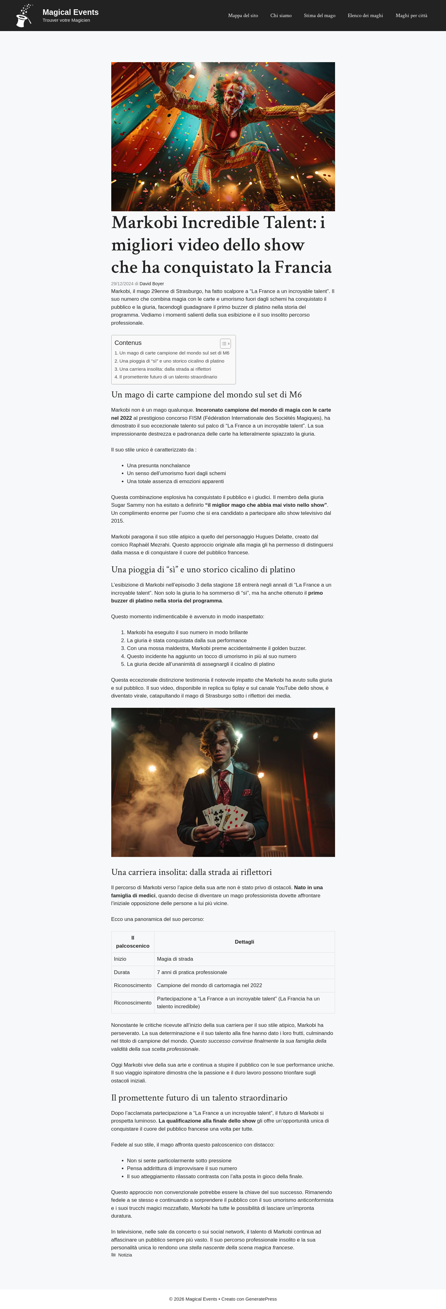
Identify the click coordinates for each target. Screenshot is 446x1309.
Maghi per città (411, 15)
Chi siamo (281, 15)
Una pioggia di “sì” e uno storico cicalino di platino (171, 361)
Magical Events (71, 12)
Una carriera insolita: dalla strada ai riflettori (165, 369)
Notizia (125, 1254)
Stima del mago (319, 15)
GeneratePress (261, 1299)
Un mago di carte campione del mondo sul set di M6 (174, 352)
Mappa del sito (243, 15)
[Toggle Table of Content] (222, 343)
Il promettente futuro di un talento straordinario (168, 376)
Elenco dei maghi (365, 15)
